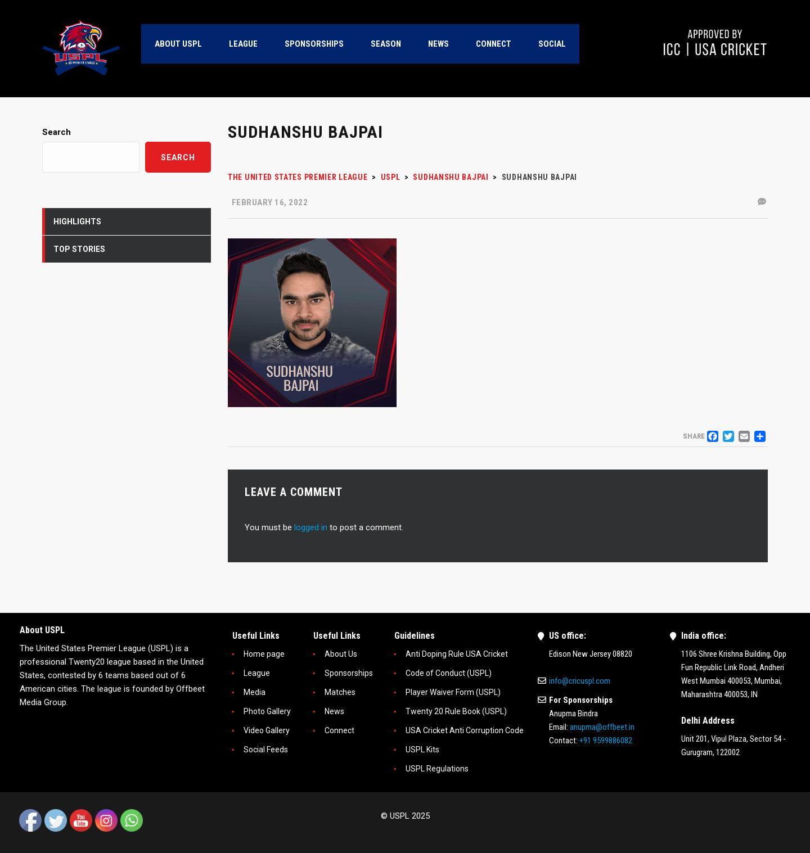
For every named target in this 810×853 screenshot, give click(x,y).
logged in (310, 527)
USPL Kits (422, 749)
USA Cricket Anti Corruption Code (465, 730)
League (257, 673)
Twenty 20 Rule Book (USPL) (456, 711)
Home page (264, 653)
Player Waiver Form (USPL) (453, 692)
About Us (341, 653)
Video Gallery (267, 730)
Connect (339, 730)
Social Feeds (266, 749)
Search (56, 132)
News (334, 711)
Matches (340, 692)
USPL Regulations (437, 768)
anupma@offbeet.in (602, 727)
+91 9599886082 (605, 740)
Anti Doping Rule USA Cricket (457, 653)
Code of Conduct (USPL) (449, 673)
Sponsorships (349, 673)
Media (255, 692)
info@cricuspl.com (579, 681)
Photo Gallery (267, 711)
